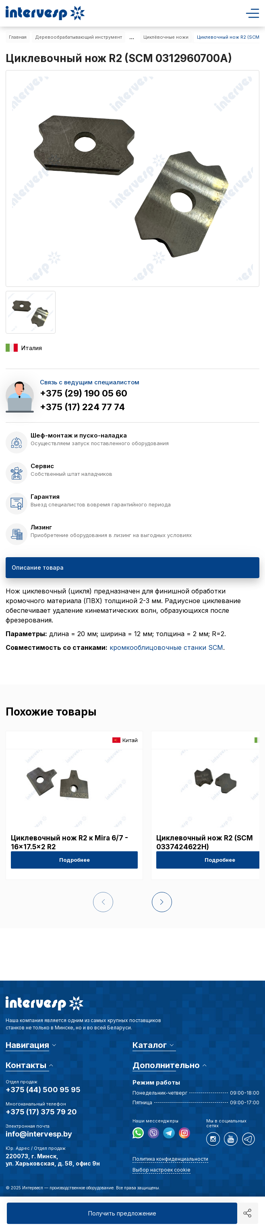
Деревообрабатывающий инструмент (78, 37)
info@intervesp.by (39, 1134)
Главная (18, 37)
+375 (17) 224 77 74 (82, 407)
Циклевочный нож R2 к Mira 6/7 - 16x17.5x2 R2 (69, 842)
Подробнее (74, 860)
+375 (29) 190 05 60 (83, 393)
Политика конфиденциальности (170, 1159)
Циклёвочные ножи (165, 37)
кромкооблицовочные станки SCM (166, 647)
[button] (161, 902)
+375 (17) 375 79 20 (41, 1112)
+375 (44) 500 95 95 (43, 1089)
